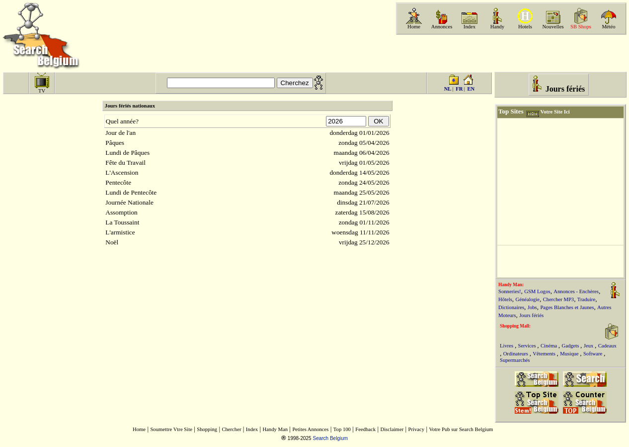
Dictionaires (511, 307)
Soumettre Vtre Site (171, 429)
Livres (507, 345)
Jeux (589, 345)
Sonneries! (509, 291)
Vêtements (544, 353)
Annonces (442, 26)
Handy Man (275, 429)
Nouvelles (552, 26)
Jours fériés (531, 315)
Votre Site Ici (554, 111)
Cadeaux (607, 345)
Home (413, 26)
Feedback (365, 429)
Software (593, 353)
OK (379, 121)
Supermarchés (515, 360)
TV (41, 91)
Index (469, 26)
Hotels (525, 26)
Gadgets (570, 345)
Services (528, 345)
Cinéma (549, 345)
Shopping (207, 429)
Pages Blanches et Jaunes (567, 307)
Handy (497, 26)
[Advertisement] (510, 53)
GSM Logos (537, 291)
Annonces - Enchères (576, 291)
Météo (608, 26)
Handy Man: (511, 284)
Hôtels (505, 299)
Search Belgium (330, 438)
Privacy (416, 429)
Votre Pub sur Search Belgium (461, 429)
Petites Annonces (310, 429)
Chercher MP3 (558, 299)
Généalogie (528, 299)
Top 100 (342, 429)
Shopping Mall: (515, 326)
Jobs (532, 307)
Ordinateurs (516, 353)
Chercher (231, 429)
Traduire (586, 299)
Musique (570, 353)
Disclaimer (391, 429)
